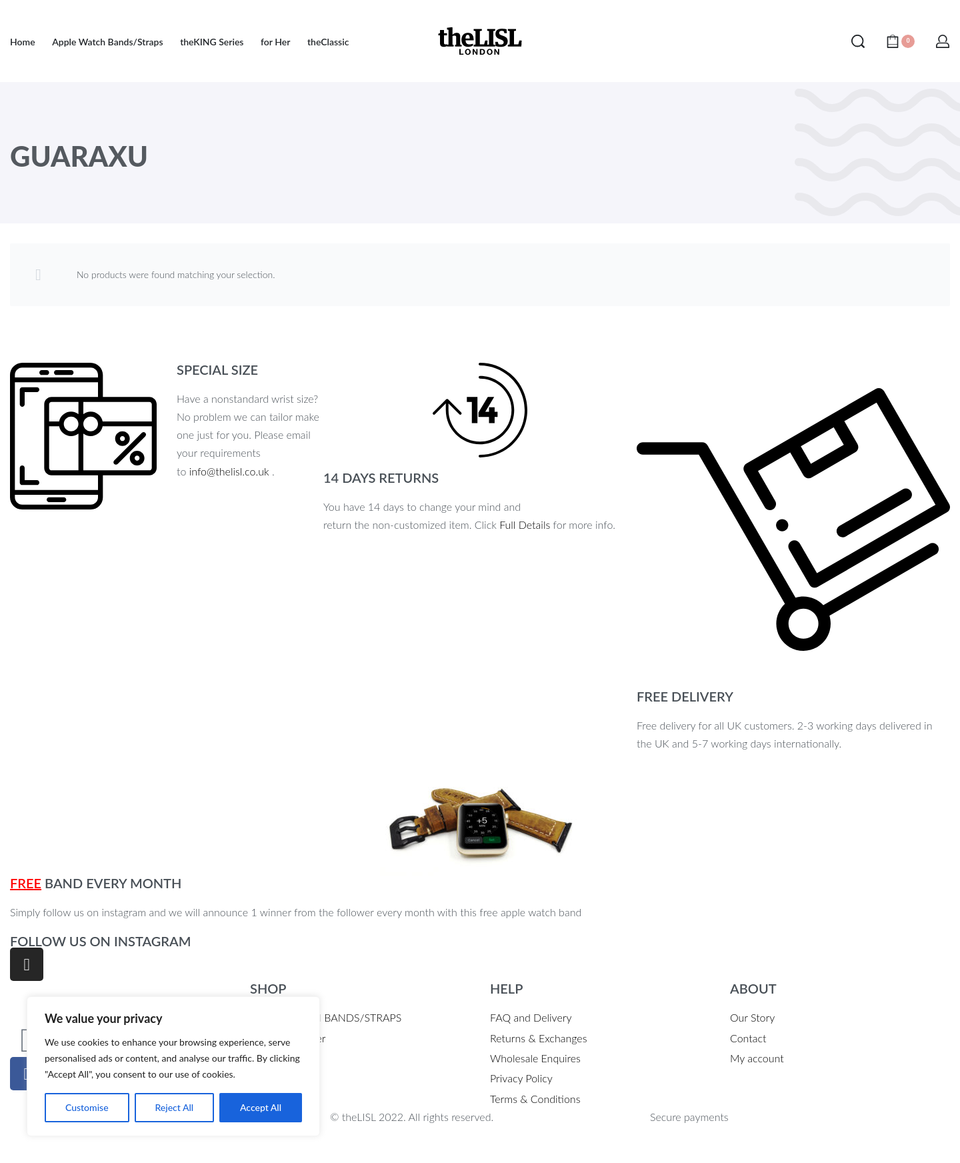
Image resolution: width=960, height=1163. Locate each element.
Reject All (174, 1107)
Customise (87, 1107)
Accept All (260, 1107)
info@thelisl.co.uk (229, 471)
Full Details (524, 524)
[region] (173, 1066)
